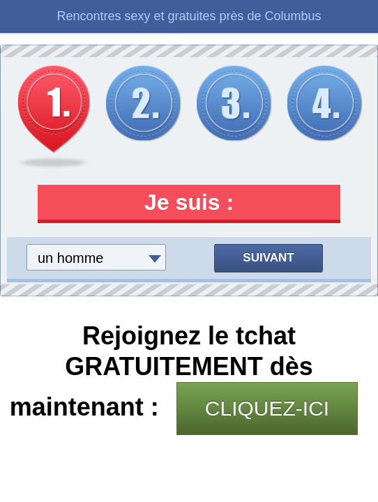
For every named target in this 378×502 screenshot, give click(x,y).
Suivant (268, 257)
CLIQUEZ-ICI (267, 408)
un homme (71, 258)
